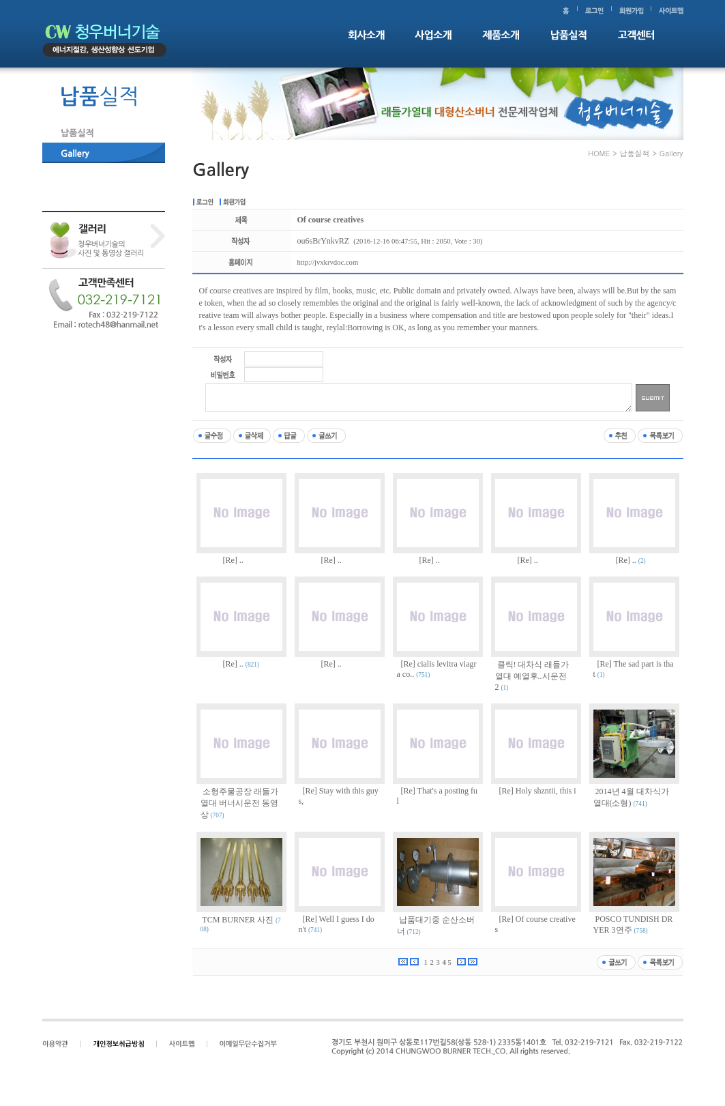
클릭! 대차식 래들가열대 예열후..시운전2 (532, 676)
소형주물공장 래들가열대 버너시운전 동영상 (239, 803)
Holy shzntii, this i (546, 791)
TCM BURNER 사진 (237, 920)
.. (241, 560)
